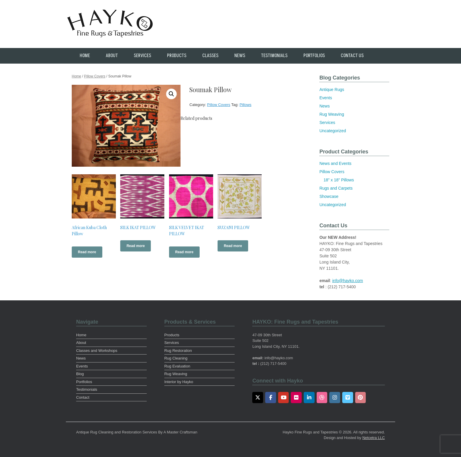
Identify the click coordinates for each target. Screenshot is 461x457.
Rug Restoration (178, 350)
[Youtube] (283, 397)
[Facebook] (270, 397)
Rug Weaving (331, 114)
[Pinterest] (360, 397)
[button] (171, 94)
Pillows (245, 104)
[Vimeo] (347, 397)
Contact (82, 397)
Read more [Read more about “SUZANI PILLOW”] (233, 246)
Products (176, 55)
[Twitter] (257, 397)
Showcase (328, 196)
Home (85, 55)
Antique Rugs (331, 89)
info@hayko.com (347, 280)
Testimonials (274, 55)
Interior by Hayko (178, 382)
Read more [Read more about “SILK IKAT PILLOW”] (135, 246)
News (239, 55)
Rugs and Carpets (336, 188)
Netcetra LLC (373, 438)
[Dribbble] (322, 397)
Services (142, 55)
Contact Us (352, 55)
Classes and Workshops (96, 350)
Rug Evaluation (177, 366)
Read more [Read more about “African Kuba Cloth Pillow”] (87, 252)
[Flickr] (296, 397)
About (112, 55)
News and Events (335, 163)
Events (325, 97)
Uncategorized (332, 130)
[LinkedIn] (309, 397)
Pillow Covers (94, 76)
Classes (210, 55)
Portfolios (314, 55)
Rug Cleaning (176, 358)
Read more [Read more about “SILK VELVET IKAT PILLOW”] (184, 252)
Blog (80, 374)
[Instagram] (334, 397)
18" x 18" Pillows (338, 180)
